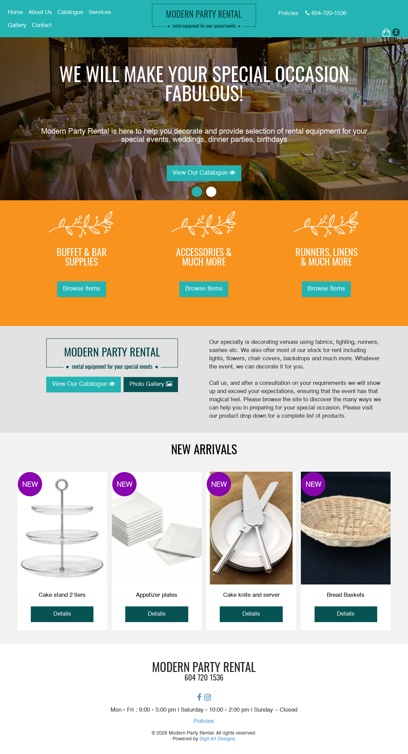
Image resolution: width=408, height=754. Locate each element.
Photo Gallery (150, 384)
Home (15, 12)
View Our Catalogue (204, 173)
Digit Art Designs (217, 739)
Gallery (17, 25)
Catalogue (70, 12)
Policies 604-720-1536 (312, 13)
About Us (40, 12)
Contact (42, 25)
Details (62, 614)
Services (100, 12)
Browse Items (81, 289)
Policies (204, 721)
